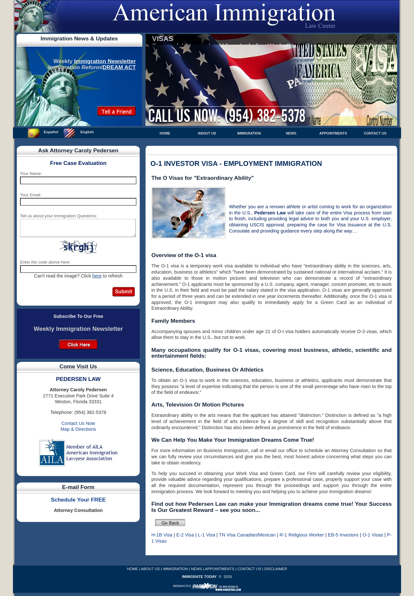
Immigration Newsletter (105, 61)
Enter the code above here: (45, 262)
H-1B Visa (161, 534)
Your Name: (31, 173)
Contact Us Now (78, 423)
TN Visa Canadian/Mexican (247, 534)
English (87, 132)
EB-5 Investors (343, 534)
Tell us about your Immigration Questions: (58, 215)
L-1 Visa (206, 534)
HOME (165, 133)
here (97, 275)
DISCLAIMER (275, 569)
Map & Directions (78, 429)
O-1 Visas (373, 534)
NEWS (291, 133)
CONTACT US (375, 133)
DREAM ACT (119, 67)
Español (51, 132)
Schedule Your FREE (78, 499)
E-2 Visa (185, 534)
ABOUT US (207, 133)
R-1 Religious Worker (301, 534)
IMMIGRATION (249, 133)
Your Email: (30, 194)
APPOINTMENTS (333, 133)
